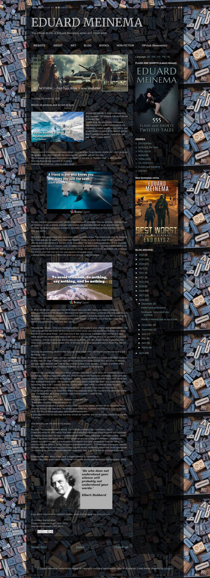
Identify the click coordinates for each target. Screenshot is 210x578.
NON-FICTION (125, 45)
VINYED (142, 171)
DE (148, 56)
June (144, 334)
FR (164, 56)
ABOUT (58, 45)
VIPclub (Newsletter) (154, 45)
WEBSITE (39, 45)
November (147, 325)
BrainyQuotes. (104, 514)
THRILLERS (144, 159)
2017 (142, 295)
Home (80, 547)
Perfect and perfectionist (153, 307)
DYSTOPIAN (145, 143)
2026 (142, 255)
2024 (142, 264)
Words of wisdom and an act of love (159, 319)
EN (153, 56)
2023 (142, 268)
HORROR (143, 155)
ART (73, 45)
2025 (142, 259)
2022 (142, 272)
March (145, 347)
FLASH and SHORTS (149, 167)
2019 (142, 286)
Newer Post (39, 547)
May (144, 338)
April (144, 343)
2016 (142, 299)
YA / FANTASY (145, 163)
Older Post (121, 547)
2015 (142, 353)
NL (169, 56)
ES (158, 56)
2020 (142, 282)
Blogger (168, 568)
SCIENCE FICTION (148, 147)
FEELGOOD (144, 151)
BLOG (87, 45)
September (147, 329)
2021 (142, 277)
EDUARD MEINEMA (87, 22)
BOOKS (104, 45)
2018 (142, 290)
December (147, 303)
